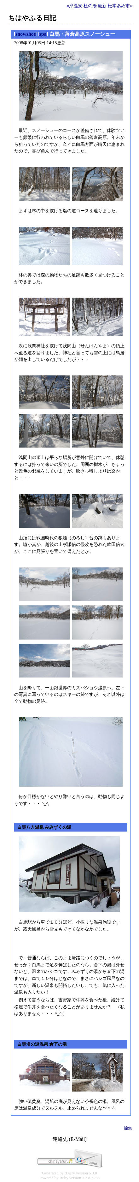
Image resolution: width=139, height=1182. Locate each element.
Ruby (64, 1178)
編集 (128, 1128)
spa (43, 34)
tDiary (70, 1173)
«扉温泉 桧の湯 (82, 5)
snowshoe (25, 34)
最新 (102, 5)
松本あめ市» (120, 5)
